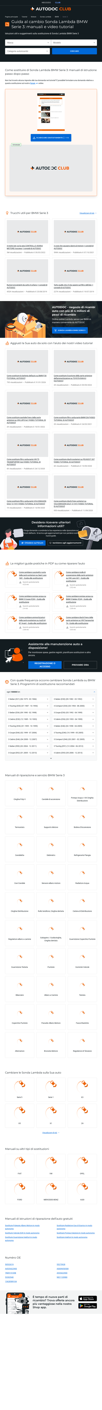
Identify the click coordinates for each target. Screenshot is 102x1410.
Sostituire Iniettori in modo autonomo (72, 1238)
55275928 (61, 1265)
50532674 (9, 1265)
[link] (34, 83)
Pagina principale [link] (11, 17)
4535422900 (62, 1274)
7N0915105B (10, 1274)
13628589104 (11, 1282)
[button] (50, 168)
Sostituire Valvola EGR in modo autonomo (22, 1234)
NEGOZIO (46, 2)
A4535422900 (11, 1270)
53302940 (9, 1278)
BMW (57, 17)
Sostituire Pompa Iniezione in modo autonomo (76, 1234)
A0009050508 (63, 1270)
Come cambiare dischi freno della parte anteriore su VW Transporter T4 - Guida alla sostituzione (80, 621)
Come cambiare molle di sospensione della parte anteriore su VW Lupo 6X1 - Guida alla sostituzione (79, 578)
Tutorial (24, 17)
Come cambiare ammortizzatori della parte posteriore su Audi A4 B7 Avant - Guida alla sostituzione (33, 621)
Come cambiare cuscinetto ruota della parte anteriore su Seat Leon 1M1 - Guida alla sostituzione (32, 576)
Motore (33, 17)
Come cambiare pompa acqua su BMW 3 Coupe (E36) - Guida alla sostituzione (32, 600)
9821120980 (62, 1278)
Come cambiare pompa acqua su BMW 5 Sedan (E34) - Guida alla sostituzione (79, 600)
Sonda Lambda (45, 17)
